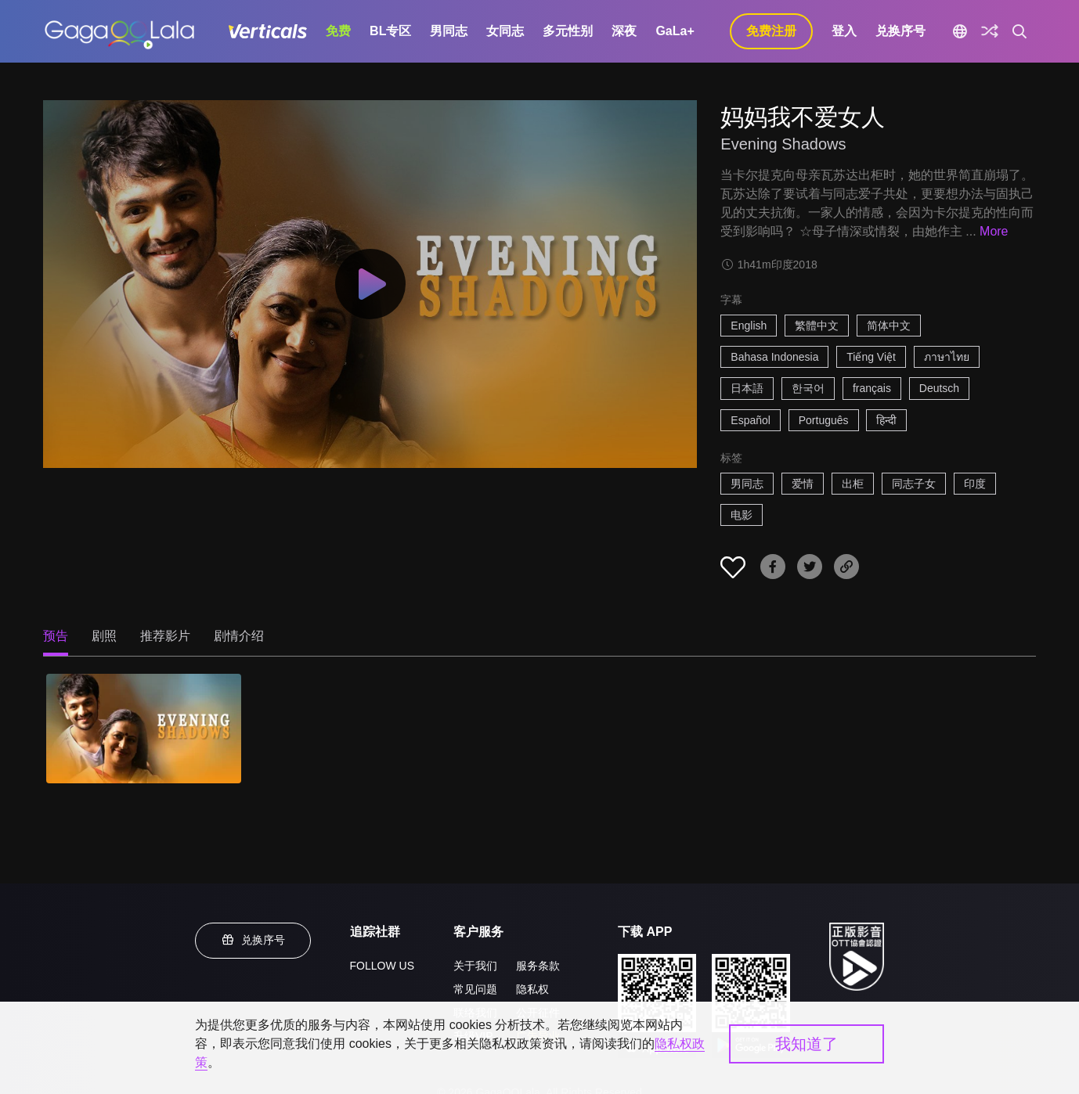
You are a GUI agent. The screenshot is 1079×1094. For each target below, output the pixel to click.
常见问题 (475, 989)
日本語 (747, 388)
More (994, 231)
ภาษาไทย (946, 357)
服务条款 (538, 965)
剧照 (104, 635)
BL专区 (390, 31)
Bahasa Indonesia (774, 357)
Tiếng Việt (871, 357)
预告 (55, 635)
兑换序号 (900, 31)
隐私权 (532, 989)
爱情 (803, 483)
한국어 (808, 388)
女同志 (505, 31)
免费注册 (771, 31)
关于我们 (475, 965)
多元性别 (568, 31)
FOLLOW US (382, 965)
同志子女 (914, 483)
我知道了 (806, 1044)
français (872, 388)
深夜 (624, 31)
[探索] (990, 31)
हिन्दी (886, 420)
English (749, 325)
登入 (844, 31)
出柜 (853, 483)
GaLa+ (674, 31)
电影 (741, 515)
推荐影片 (165, 635)
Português (824, 420)
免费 (338, 31)
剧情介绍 (239, 635)
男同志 (448, 31)
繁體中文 (817, 325)
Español (750, 420)
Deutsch (939, 388)
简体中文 (889, 325)
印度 (975, 483)
